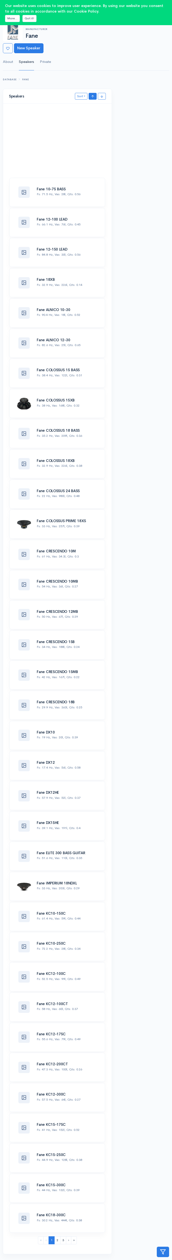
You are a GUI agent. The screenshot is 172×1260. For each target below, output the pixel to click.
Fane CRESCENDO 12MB (57, 611)
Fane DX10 (46, 732)
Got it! (29, 18)
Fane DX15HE (48, 822)
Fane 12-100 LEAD (52, 219)
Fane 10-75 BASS (51, 189)
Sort (80, 96)
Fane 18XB (46, 279)
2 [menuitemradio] (57, 1240)
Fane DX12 (46, 762)
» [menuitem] (74, 1240)
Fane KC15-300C (51, 1185)
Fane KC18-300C (51, 1215)
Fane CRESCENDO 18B (56, 702)
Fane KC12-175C (51, 1034)
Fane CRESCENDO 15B (56, 641)
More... (12, 18)
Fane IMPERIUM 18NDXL (57, 883)
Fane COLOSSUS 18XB (56, 460)
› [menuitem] (68, 1240)
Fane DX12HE (48, 792)
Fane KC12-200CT (52, 1064)
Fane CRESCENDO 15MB (57, 671)
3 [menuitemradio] (63, 1240)
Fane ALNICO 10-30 (53, 309)
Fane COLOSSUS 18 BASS (58, 430)
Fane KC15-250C (51, 1154)
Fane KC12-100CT (52, 1003)
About (8, 61)
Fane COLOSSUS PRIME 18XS (61, 521)
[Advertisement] (57, 143)
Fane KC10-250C (51, 943)
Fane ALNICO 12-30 (53, 340)
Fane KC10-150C (51, 913)
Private (45, 61)
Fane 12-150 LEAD (52, 249)
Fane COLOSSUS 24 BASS (58, 491)
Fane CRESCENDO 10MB (57, 581)
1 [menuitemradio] (51, 1240)
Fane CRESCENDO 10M (56, 551)
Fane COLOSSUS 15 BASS (58, 370)
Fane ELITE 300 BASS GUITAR (61, 853)
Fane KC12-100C (51, 973)
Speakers (26, 61)
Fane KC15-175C (51, 1124)
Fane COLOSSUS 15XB (56, 400)
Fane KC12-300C (51, 1094)
